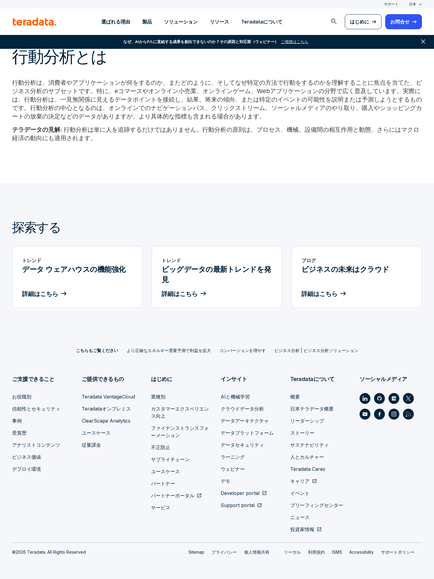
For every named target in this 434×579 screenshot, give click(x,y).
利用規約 (316, 552)
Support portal (238, 505)
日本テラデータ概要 (312, 409)
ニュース (300, 517)
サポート (391, 4)
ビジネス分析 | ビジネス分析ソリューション (316, 350)
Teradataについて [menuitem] (261, 22)
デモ (225, 481)
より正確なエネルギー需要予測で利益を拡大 (169, 350)
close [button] (423, 42)
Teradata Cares (307, 469)
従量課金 (91, 445)
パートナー (163, 483)
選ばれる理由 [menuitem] (115, 22)
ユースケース (96, 433)
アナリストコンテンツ (36, 445)
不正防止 (160, 447)
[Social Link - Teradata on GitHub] (379, 398)
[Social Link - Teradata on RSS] (408, 414)
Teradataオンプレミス (106, 409)
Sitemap (196, 552)
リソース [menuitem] (219, 22)
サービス (160, 508)
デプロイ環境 (26, 469)
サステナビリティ (309, 445)
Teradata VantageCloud (108, 397)
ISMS (337, 552)
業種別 (158, 397)
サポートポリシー (398, 552)
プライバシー (224, 552)
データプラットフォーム (247, 433)
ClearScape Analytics (106, 421)
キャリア (300, 481)
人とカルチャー (307, 457)
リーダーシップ (307, 421)
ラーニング (233, 457)
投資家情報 (302, 529)
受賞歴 (19, 433)
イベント (300, 493)
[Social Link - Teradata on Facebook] (379, 414)
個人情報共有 (256, 552)
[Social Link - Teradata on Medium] (393, 398)
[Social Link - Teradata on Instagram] (393, 414)
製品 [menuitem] (147, 22)
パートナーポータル (172, 495)
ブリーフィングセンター (316, 505)
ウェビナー (233, 469)
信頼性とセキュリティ (36, 409)
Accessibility (361, 552)
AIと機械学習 (235, 397)
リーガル (292, 552)
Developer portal (240, 493)
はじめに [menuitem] (359, 22)
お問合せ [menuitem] (400, 22)
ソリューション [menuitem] (181, 22)
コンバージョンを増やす (242, 350)
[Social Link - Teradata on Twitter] (408, 398)
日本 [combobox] (412, 4)
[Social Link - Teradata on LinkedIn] (365, 398)
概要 (295, 397)
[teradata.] (34, 21)
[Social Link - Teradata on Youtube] (365, 414)
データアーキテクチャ (245, 421)
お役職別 (21, 397)
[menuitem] (334, 21)
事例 (17, 421)
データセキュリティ (242, 445)
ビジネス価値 (26, 457)
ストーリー (302, 433)
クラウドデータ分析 (242, 409)
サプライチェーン (170, 459)
